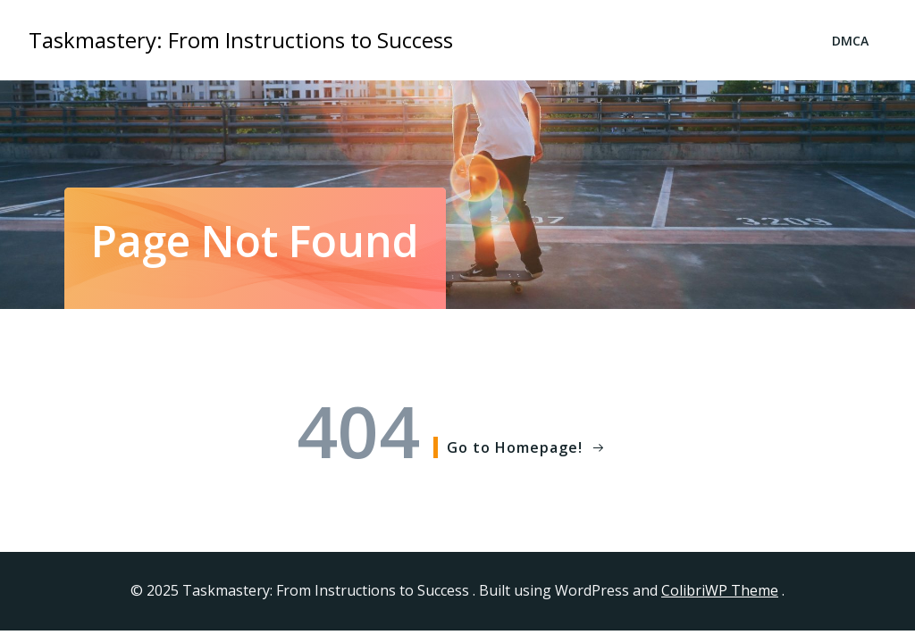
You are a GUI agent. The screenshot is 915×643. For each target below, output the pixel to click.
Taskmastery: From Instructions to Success (241, 39)
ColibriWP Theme (719, 590)
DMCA (850, 40)
